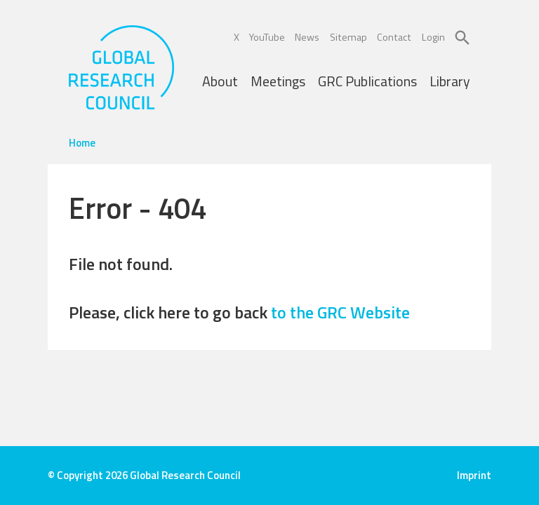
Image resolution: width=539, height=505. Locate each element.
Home (82, 143)
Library (450, 81)
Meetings (278, 81)
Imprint (474, 475)
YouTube (267, 37)
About (220, 81)
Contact (394, 37)
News (307, 37)
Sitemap (348, 37)
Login (433, 37)
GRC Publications (367, 81)
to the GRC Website (340, 312)
